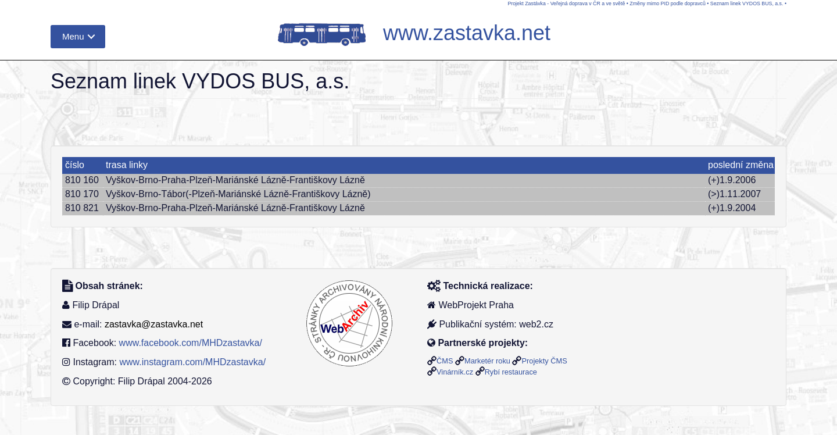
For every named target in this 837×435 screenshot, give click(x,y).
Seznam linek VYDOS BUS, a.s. (747, 3)
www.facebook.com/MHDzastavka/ (190, 343)
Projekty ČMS (544, 360)
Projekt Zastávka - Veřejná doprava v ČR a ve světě (566, 3)
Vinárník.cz (455, 372)
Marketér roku (487, 360)
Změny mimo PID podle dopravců (667, 3)
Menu (73, 36)
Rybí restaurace (511, 372)
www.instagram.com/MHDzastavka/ (192, 362)
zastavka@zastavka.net (154, 324)
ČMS (445, 360)
